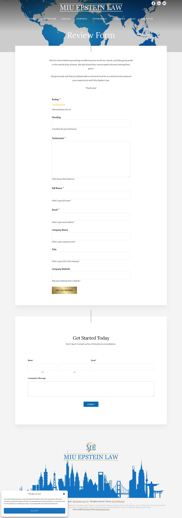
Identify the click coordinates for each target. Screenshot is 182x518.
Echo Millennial (118, 501)
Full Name (57, 188)
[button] (64, 494)
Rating (55, 99)
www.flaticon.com (102, 509)
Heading (56, 117)
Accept (34, 511)
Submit (91, 404)
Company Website (61, 269)
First (42, 372)
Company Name (60, 230)
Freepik (88, 509)
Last (74, 372)
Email (55, 210)
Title (54, 249)
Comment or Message (37, 378)
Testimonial (58, 138)
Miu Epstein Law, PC (81, 501)
